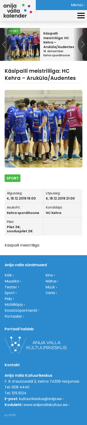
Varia (50, 292)
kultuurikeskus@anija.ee (40, 398)
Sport (10, 292)
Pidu (8, 298)
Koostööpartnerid (21, 310)
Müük (50, 287)
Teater (11, 287)
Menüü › (78, 5)
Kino (49, 275)
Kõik (8, 275)
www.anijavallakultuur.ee (45, 404)
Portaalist (13, 316)
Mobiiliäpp (14, 304)
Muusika (12, 281)
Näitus (50, 281)
